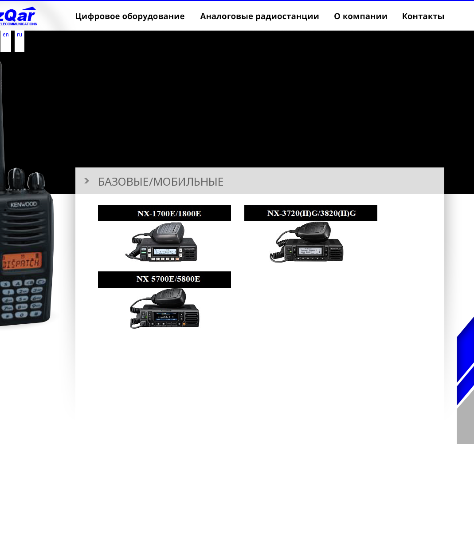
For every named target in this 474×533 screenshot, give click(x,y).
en (6, 34)
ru (19, 34)
